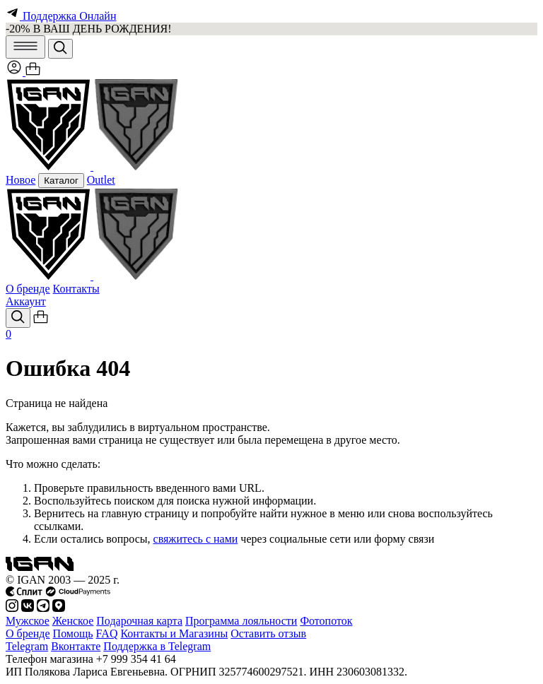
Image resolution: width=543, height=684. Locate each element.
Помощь (73, 633)
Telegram (27, 646)
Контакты (76, 289)
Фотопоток (326, 621)
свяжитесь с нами (195, 539)
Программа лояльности (241, 621)
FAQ (107, 633)
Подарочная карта (139, 621)
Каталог (61, 180)
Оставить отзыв (268, 633)
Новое (20, 180)
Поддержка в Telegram (157, 646)
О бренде (28, 289)
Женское (73, 621)
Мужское (27, 621)
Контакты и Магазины (174, 633)
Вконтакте (75, 646)
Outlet (101, 180)
